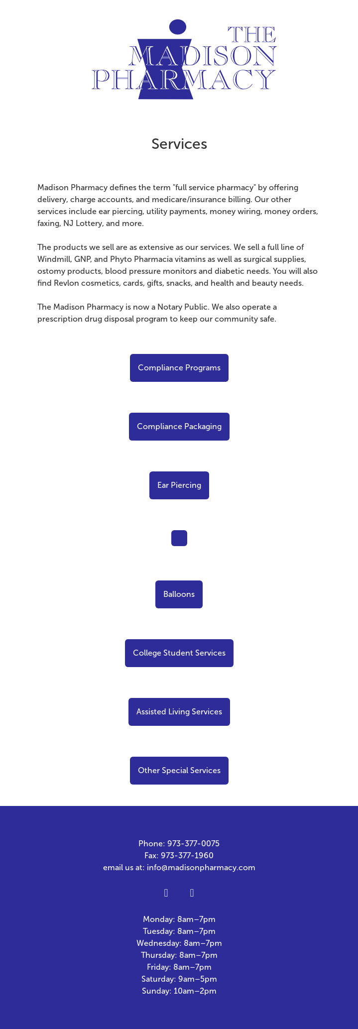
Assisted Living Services (179, 711)
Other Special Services (179, 770)
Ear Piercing (179, 485)
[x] (192, 894)
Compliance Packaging (179, 426)
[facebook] (166, 894)
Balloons (179, 594)
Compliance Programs (179, 367)
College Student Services (179, 653)
